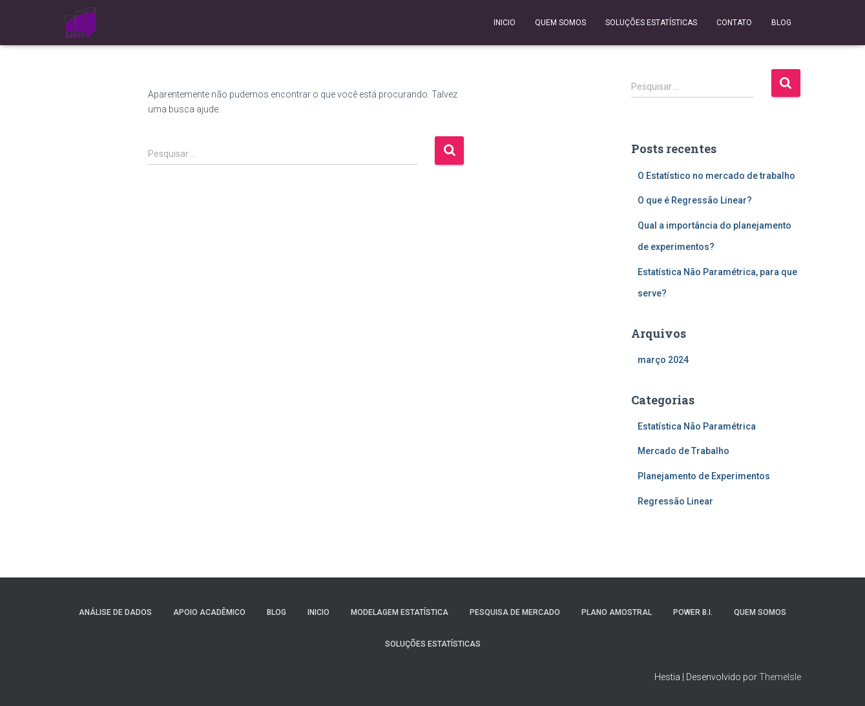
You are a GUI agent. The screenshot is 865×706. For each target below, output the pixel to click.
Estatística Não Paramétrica (697, 426)
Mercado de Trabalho (683, 451)
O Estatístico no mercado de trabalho (716, 176)
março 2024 (663, 360)
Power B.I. (693, 612)
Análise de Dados (115, 612)
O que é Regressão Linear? (695, 200)
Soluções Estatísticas (651, 22)
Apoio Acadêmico (209, 612)
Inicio (505, 22)
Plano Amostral (616, 612)
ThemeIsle (780, 677)
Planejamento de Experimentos (704, 476)
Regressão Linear (675, 501)
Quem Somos (560, 22)
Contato (734, 22)
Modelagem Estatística (399, 612)
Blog (781, 22)
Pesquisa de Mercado (515, 612)
